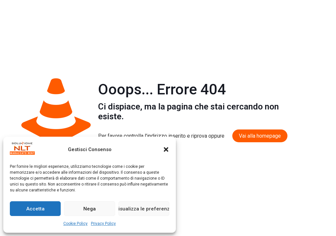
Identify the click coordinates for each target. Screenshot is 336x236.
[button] (166, 149)
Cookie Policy (75, 223)
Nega (89, 209)
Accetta (35, 209)
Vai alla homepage (260, 136)
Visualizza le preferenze (143, 209)
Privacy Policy (103, 223)
